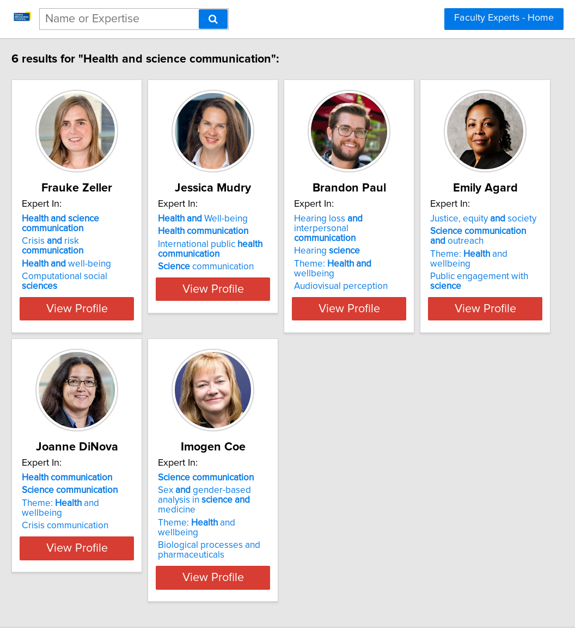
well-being (97, 254)
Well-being (261, 219)
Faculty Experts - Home (504, 18)
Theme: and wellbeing (113, 503)
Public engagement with (118, 516)
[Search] (213, 19)
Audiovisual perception (426, 266)
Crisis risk (113, 241)
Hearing (412, 241)
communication (264, 266)
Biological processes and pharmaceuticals (431, 520)
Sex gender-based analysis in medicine (448, 485)
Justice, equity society (106, 468)
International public (268, 249)
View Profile (121, 299)
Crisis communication (259, 506)
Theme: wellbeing (439, 254)
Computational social (114, 266)
